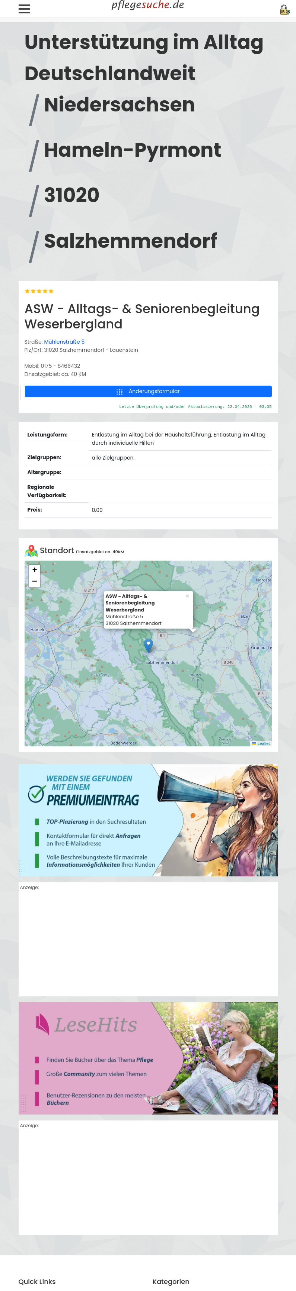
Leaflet (261, 908)
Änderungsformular (148, 556)
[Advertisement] (148, 1109)
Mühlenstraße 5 (64, 506)
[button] (148, 810)
